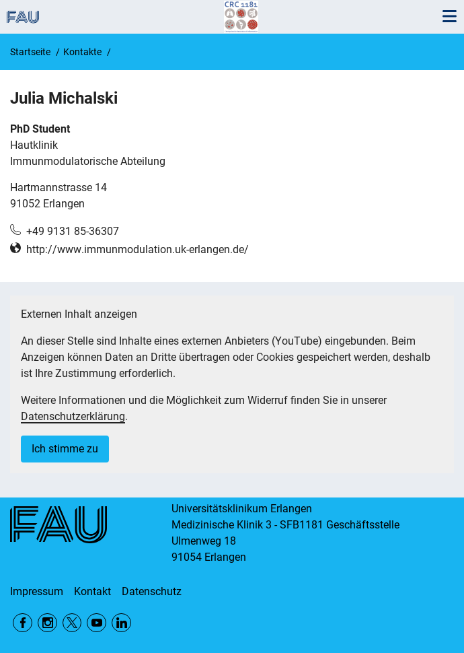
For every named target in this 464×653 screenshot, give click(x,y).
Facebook (22, 623)
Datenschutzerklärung (73, 416)
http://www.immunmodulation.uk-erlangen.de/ (137, 249)
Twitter (72, 623)
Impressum (36, 591)
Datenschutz (152, 591)
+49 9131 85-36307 (72, 231)
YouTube (96, 623)
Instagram (47, 623)
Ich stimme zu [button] (65, 448)
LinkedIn (121, 623)
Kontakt (92, 591)
